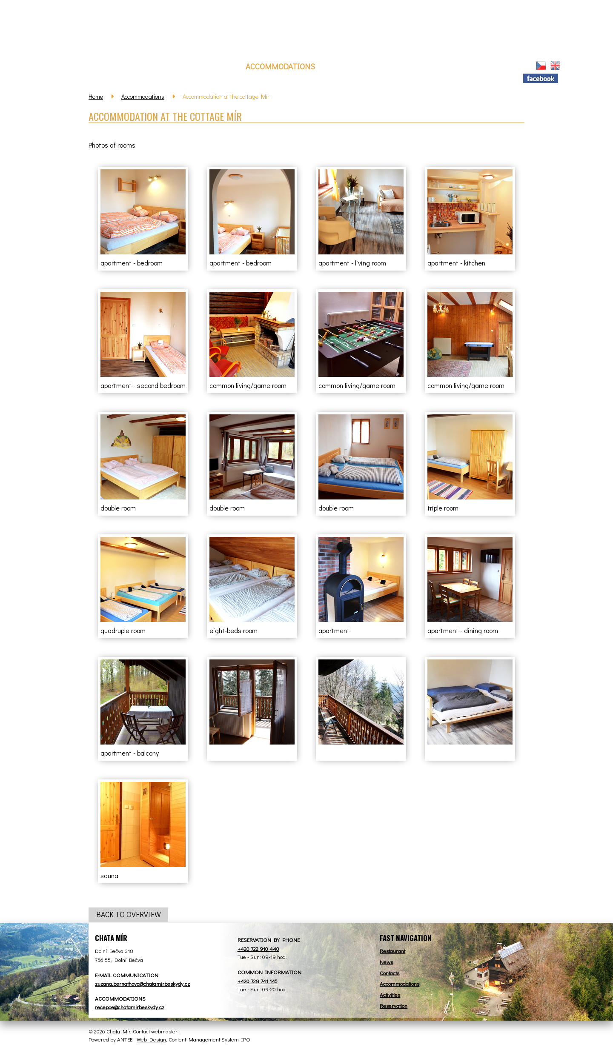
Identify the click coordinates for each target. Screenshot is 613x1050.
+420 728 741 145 (258, 980)
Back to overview (128, 915)
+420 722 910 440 (258, 948)
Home (137, 65)
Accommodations (280, 66)
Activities (407, 66)
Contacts (389, 972)
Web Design (151, 1039)
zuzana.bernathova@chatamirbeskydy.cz (142, 983)
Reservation (351, 66)
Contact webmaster (155, 1031)
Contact (456, 66)
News (162, 66)
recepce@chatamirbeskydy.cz (129, 1006)
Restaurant (209, 66)
